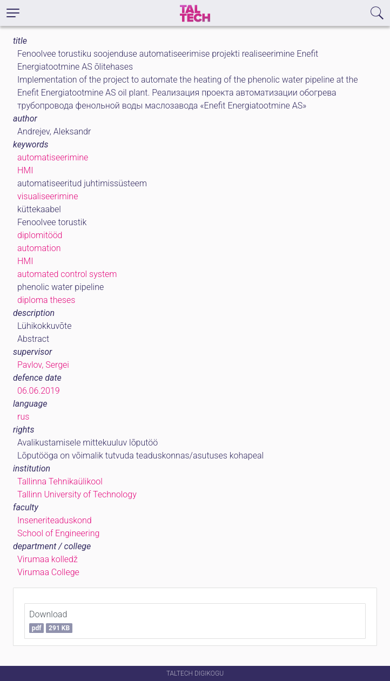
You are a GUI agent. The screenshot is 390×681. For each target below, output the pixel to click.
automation (39, 248)
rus (23, 417)
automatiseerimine (52, 157)
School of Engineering (58, 533)
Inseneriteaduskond (54, 520)
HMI (25, 170)
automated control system (67, 274)
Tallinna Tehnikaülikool (60, 481)
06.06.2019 (38, 391)
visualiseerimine (47, 196)
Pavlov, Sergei (43, 365)
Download (50, 621)
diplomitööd (40, 235)
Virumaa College (48, 572)
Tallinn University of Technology (77, 494)
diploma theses (46, 300)
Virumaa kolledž (47, 559)
